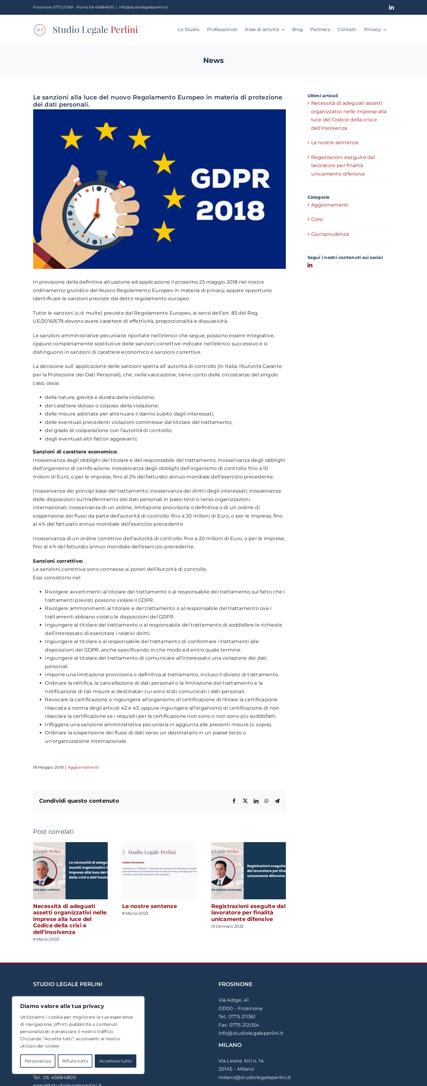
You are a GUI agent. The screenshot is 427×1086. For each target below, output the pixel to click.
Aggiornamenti (83, 767)
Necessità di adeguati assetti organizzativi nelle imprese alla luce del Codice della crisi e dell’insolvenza (70, 919)
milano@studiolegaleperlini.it (254, 1077)
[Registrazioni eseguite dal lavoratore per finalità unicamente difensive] (248, 845)
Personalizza (38, 1061)
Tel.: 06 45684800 (54, 1077)
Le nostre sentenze (149, 906)
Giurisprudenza (330, 234)
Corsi (317, 219)
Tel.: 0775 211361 (237, 1016)
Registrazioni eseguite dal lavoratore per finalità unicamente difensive (248, 913)
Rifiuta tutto (75, 1061)
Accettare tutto (115, 1061)
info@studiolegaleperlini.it (143, 7)
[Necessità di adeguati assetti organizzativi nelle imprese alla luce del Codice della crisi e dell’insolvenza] (70, 845)
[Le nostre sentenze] (159, 845)
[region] (78, 1035)
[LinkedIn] (310, 265)
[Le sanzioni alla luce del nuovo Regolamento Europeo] (159, 189)
